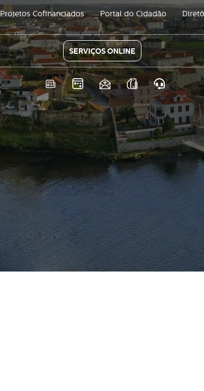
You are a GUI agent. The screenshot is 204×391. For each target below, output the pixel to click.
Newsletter (104, 84)
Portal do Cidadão (133, 13)
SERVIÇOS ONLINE (102, 51)
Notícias (50, 84)
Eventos (77, 84)
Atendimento (159, 84)
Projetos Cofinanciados (42, 13)
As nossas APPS (132, 84)
